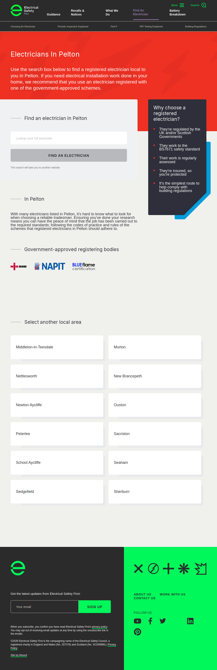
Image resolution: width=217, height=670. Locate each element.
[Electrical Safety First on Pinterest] (137, 634)
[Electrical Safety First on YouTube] (137, 622)
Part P (114, 26)
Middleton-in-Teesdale (34, 347)
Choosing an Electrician (23, 26)
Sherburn (121, 491)
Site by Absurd (19, 655)
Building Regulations (195, 26)
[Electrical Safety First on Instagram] (176, 623)
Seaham (121, 463)
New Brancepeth (128, 376)
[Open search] (198, 5)
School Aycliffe (28, 463)
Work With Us (172, 594)
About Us (143, 594)
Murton (120, 347)
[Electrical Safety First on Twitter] (163, 622)
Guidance (53, 14)
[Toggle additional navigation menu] (177, 5)
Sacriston (122, 434)
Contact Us (145, 598)
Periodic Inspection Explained (73, 26)
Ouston (120, 405)
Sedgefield (25, 491)
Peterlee (23, 434)
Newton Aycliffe (29, 405)
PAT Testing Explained (151, 26)
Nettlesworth (26, 376)
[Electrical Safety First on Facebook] (150, 623)
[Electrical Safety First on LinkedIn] (190, 623)
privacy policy (99, 626)
